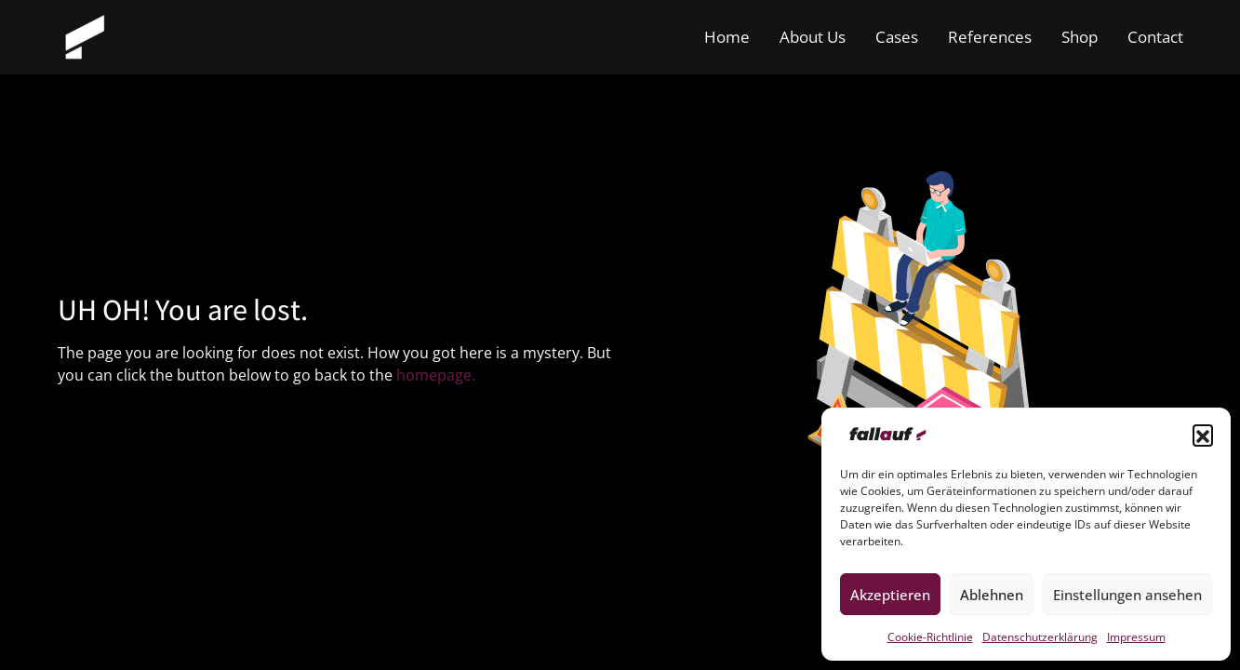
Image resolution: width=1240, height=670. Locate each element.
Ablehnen (991, 594)
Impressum (1136, 637)
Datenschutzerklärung (1040, 637)
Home (727, 36)
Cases (896, 36)
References (990, 36)
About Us (813, 36)
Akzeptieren (890, 594)
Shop (1079, 36)
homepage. (435, 375)
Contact (1155, 36)
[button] (1202, 434)
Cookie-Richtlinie (930, 637)
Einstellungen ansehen (1127, 594)
